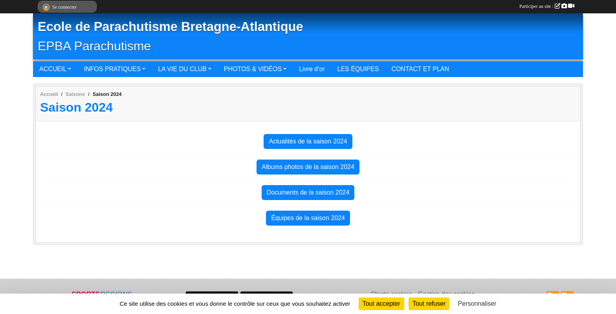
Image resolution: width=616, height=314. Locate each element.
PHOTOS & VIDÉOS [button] (253, 69)
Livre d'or (311, 69)
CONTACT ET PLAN (420, 69)
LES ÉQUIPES (358, 69)
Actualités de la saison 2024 (308, 141)
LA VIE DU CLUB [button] (182, 69)
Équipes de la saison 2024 (308, 218)
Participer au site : (546, 6)
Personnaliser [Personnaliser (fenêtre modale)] (477, 303)
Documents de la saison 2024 (308, 192)
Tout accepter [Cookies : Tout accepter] (381, 303)
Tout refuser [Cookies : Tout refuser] (429, 303)
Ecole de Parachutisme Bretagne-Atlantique (170, 27)
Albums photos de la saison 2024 (308, 166)
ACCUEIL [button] (52, 69)
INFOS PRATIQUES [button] (112, 69)
